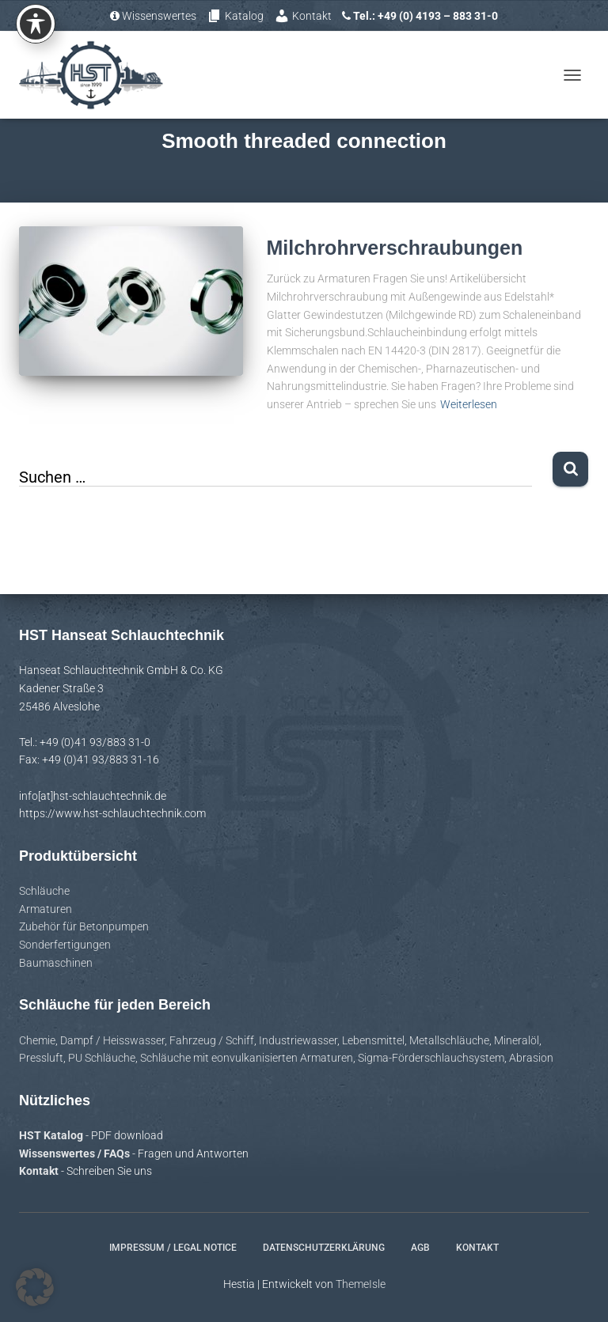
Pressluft (41, 1057)
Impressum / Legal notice (173, 1247)
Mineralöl (516, 1040)
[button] (35, 1287)
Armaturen (45, 909)
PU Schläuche (101, 1057)
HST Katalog (52, 1135)
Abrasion (531, 1057)
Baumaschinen (56, 962)
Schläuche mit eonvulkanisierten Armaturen (246, 1057)
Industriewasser (298, 1040)
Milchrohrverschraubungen (395, 248)
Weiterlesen (468, 404)
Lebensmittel (373, 1040)
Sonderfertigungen (65, 944)
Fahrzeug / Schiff (211, 1040)
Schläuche (44, 890)
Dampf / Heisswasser (112, 1040)
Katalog (235, 16)
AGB (420, 1247)
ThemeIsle (361, 1284)
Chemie (37, 1040)
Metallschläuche (449, 1040)
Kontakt (303, 16)
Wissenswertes (153, 15)
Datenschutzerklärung (324, 1247)
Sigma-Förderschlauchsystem (431, 1057)
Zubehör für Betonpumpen (84, 926)
